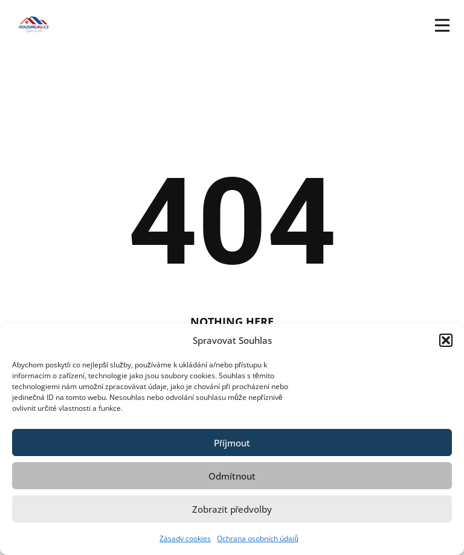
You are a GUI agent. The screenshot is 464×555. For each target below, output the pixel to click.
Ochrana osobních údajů (257, 538)
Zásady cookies (185, 538)
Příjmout (232, 443)
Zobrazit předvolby (232, 509)
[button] (446, 340)
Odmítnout (232, 476)
